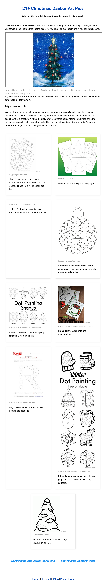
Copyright (46, 579)
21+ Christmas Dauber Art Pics (53, 8)
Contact (36, 579)
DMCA (55, 579)
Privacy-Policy (67, 579)
